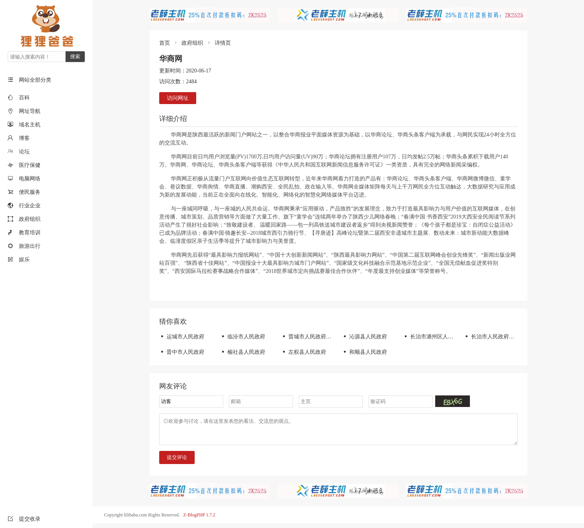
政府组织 (29, 219)
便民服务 (29, 192)
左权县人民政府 (303, 352)
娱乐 (24, 259)
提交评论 (177, 462)
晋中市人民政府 (181, 352)
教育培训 (29, 232)
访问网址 (177, 98)
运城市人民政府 (181, 337)
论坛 (24, 152)
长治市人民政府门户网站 (497, 337)
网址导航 (29, 111)
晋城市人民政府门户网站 (314, 337)
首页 (164, 43)
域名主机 (29, 125)
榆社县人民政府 (242, 352)
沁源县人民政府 (364, 337)
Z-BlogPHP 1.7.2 (199, 519)
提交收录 (24, 519)
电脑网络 (29, 179)
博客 (24, 138)
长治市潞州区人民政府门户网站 (444, 337)
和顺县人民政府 (364, 352)
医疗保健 (29, 165)
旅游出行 (29, 246)
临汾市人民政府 (242, 337)
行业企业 (29, 206)
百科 (24, 98)
